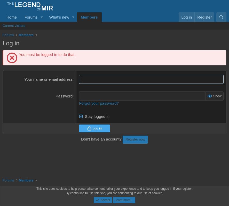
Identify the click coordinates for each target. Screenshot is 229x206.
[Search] (221, 17)
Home (11, 17)
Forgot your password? (99, 103)
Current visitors (14, 26)
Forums (31, 17)
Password (64, 96)
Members (89, 17)
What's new (59, 17)
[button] (41, 17)
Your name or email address (48, 79)
